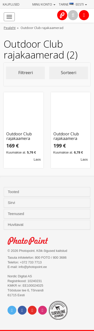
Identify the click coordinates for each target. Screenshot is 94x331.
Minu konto (43, 4)
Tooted (14, 192)
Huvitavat (16, 225)
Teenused (16, 214)
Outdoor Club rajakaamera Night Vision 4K (67, 136)
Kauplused (11, 4)
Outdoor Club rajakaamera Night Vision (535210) (19, 136)
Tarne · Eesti (73, 4)
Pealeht (10, 27)
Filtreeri (25, 72)
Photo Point (30, 241)
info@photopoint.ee (33, 267)
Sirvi (12, 203)
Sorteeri (68, 72)
